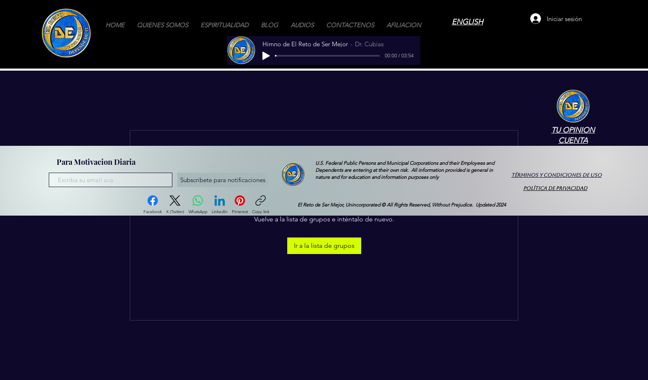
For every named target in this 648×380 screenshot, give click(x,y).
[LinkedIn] (220, 204)
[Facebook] (152, 204)
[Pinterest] (240, 204)
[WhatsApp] (197, 204)
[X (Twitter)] (175, 204)
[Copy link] (260, 204)
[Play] (266, 56)
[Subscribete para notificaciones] (222, 180)
